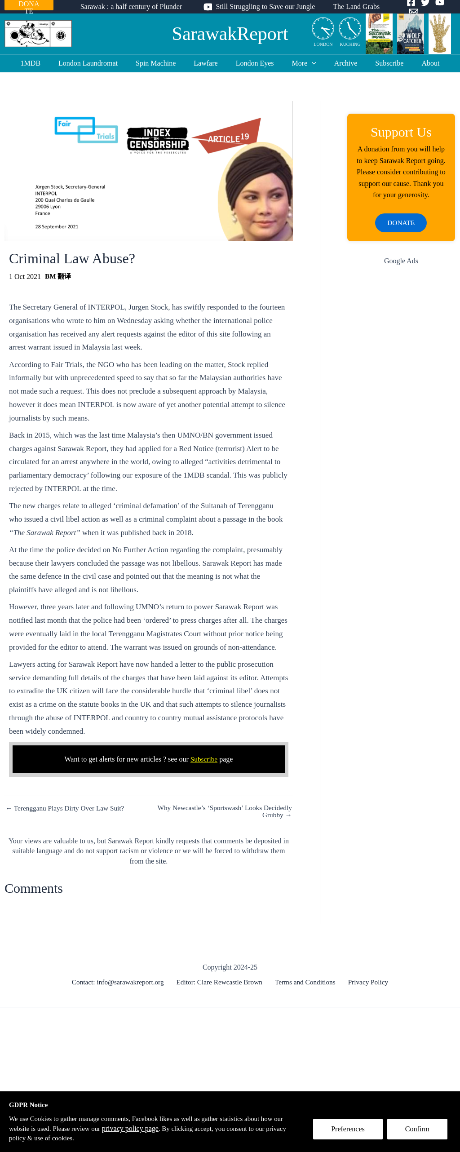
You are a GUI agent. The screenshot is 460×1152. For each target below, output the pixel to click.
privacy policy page (148, 1127)
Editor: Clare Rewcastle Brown (222, 982)
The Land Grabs (352, 6)
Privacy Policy (366, 982)
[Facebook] (407, 7)
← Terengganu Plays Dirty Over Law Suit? (67, 808)
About (416, 63)
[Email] (451, 7)
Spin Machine (163, 63)
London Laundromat (98, 63)
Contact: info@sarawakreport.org (121, 982)
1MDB (45, 63)
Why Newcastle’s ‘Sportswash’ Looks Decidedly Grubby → (221, 811)
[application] (308, 63)
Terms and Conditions (305, 982)
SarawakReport (230, 33)
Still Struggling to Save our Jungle (265, 6)
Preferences (351, 1132)
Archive (338, 63)
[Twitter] (422, 7)
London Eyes (255, 63)
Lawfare (209, 63)
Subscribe (378, 63)
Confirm (421, 1132)
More (300, 63)
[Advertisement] (401, 417)
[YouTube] (436, 7)
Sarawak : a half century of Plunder (135, 6)
